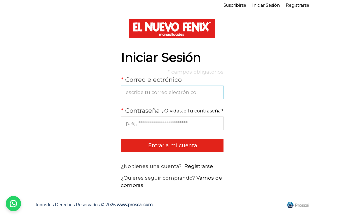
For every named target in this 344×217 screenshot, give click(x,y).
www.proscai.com (135, 204)
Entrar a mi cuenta (172, 145)
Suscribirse (234, 5)
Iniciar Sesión (266, 5)
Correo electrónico (151, 79)
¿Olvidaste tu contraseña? (192, 111)
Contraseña (140, 110)
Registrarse (297, 5)
